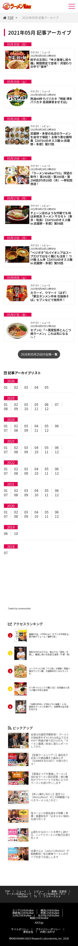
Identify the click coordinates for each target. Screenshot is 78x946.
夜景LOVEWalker (50, 913)
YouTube (22, 896)
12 (46, 408)
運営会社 (28, 931)
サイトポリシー (20, 929)
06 (46, 404)
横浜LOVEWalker (50, 910)
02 (16, 387)
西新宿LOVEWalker (23, 913)
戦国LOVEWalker (39, 918)
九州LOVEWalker (21, 915)
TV (35, 896)
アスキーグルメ (52, 896)
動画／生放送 (59, 891)
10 (26, 408)
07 (57, 404)
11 (36, 408)
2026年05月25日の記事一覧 (39, 354)
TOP (8, 18)
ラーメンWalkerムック (18, 893)
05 (46, 387)
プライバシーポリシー (48, 929)
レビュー (40, 891)
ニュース (21, 891)
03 (26, 387)
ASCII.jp (39, 922)
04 (36, 387)
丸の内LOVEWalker (48, 915)
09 (16, 408)
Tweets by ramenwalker (19, 608)
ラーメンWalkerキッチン (52, 893)
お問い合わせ (47, 931)
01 (6, 387)
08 (6, 408)
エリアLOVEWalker (23, 910)
